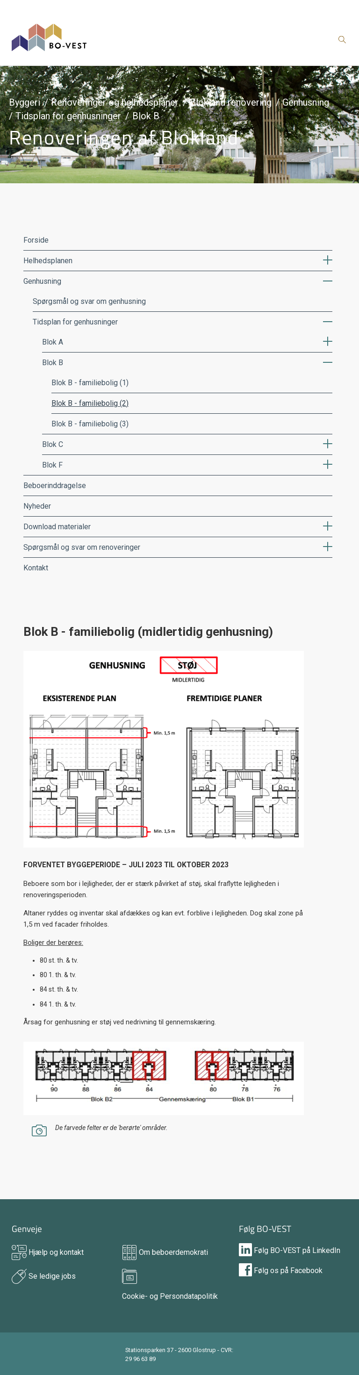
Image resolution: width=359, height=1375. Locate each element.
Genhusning (305, 102)
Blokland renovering (231, 102)
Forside (36, 240)
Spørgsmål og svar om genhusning (89, 301)
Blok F (52, 465)
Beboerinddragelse (54, 485)
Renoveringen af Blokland (123, 137)
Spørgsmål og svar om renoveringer (81, 547)
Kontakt (35, 567)
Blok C (52, 444)
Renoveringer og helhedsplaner (115, 102)
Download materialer (57, 526)
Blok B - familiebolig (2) (90, 403)
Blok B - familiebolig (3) (90, 423)
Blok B (145, 116)
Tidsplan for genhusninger (68, 116)
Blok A (52, 342)
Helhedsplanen (47, 260)
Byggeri (24, 102)
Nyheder (37, 506)
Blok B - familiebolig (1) (90, 382)
